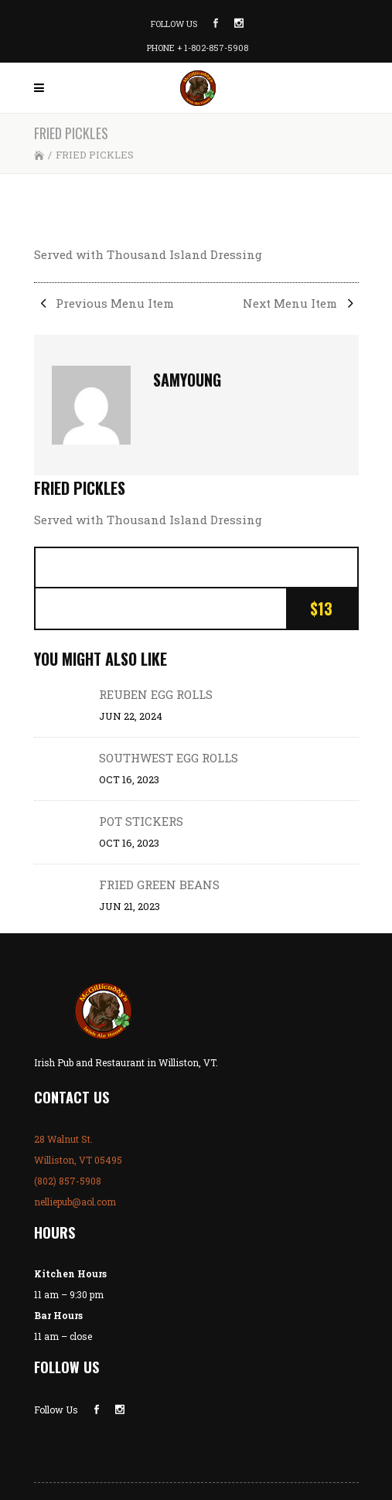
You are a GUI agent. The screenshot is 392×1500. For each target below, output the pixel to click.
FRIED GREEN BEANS (159, 884)
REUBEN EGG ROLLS (156, 694)
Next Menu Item (301, 303)
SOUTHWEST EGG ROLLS (168, 757)
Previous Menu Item (104, 303)
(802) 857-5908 (67, 1180)
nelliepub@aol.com (75, 1201)
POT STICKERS (141, 821)
